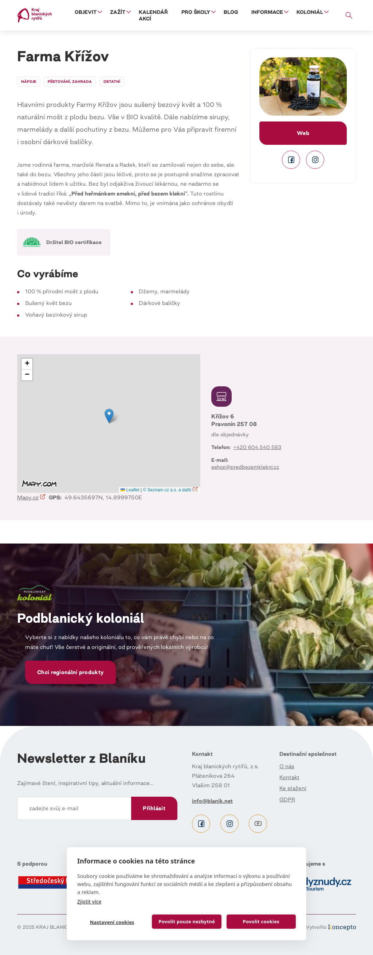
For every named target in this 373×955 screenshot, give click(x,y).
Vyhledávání (349, 15)
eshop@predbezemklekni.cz (245, 466)
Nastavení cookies (112, 922)
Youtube (258, 824)
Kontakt (289, 777)
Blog (231, 12)
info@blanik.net (212, 801)
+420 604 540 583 (257, 447)
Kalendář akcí (153, 15)
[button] (303, 86)
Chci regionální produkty (70, 672)
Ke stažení (292, 788)
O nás (286, 766)
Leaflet (130, 489)
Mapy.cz (31, 497)
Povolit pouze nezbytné (186, 921)
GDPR (287, 799)
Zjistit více (89, 901)
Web (303, 133)
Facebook (291, 160)
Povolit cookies (261, 921)
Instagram (315, 160)
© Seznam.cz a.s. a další (171, 489)
